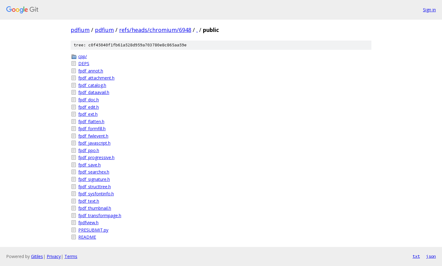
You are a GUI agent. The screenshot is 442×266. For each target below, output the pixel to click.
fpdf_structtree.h (94, 187)
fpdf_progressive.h (96, 157)
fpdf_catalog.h (92, 85)
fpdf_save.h (89, 165)
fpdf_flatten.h (91, 121)
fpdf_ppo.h (88, 150)
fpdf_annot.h (90, 71)
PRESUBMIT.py (93, 230)
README (87, 237)
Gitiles (37, 256)
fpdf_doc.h (88, 100)
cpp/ (82, 56)
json (431, 256)
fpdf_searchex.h (93, 172)
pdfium (80, 29)
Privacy (54, 256)
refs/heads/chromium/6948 (155, 29)
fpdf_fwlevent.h (93, 136)
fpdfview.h (88, 222)
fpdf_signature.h (94, 179)
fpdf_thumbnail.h (94, 208)
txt (416, 256)
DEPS (83, 63)
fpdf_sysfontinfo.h (96, 194)
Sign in (429, 10)
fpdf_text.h (88, 201)
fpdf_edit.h (88, 107)
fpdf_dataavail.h (93, 92)
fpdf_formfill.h (92, 128)
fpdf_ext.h (88, 114)
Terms (70, 256)
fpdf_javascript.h (94, 143)
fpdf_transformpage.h (99, 215)
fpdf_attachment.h (96, 78)
